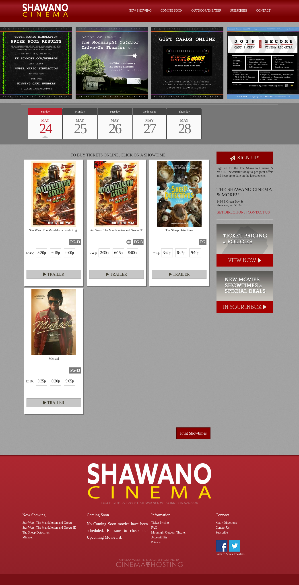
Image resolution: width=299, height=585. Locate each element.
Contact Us (259, 212)
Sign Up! (244, 158)
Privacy (156, 542)
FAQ (154, 527)
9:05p (70, 381)
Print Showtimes (193, 433)
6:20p (56, 381)
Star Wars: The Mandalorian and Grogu (47, 522)
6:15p (56, 252)
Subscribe (238, 10)
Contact (263, 10)
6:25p (181, 252)
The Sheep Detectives (36, 532)
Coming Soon (171, 10)
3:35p (41, 381)
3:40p (167, 252)
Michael (28, 537)
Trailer (53, 274)
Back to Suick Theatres (230, 554)
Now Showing (140, 10)
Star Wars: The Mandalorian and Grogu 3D (49, 527)
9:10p (195, 252)
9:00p (70, 252)
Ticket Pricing (160, 522)
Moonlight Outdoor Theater (168, 532)
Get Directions (231, 212)
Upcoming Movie (101, 537)
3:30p (41, 252)
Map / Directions (226, 522)
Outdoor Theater (206, 10)
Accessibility (159, 537)
